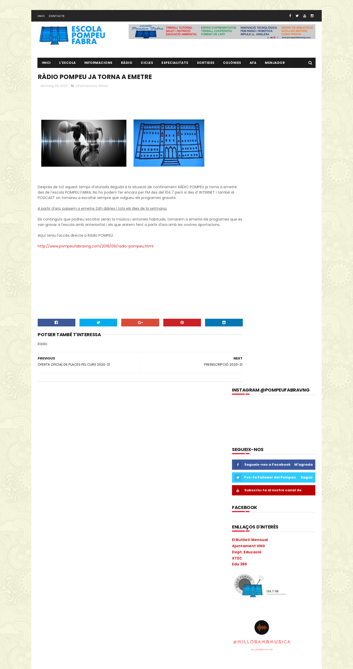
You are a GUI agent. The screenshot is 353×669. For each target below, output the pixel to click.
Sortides (206, 65)
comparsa (70, 475)
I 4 (42, 520)
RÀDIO (127, 65)
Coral (44, 484)
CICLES (147, 65)
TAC (82, 637)
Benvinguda (78, 439)
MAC (96, 538)
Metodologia (68, 556)
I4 (72, 520)
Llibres (82, 538)
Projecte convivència (56, 610)
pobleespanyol (52, 601)
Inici (41, 19)
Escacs (66, 493)
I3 (52, 520)
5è (80, 422)
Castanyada (71, 457)
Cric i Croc (63, 484)
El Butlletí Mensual (250, 228)
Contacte (57, 19)
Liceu (66, 538)
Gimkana (68, 511)
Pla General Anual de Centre (62, 592)
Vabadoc (97, 646)
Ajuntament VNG (248, 234)
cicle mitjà (48, 466)
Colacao (82, 466)
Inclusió (95, 520)
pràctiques (78, 601)
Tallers (97, 637)
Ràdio (103, 89)
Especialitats (175, 65)
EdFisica (83, 484)
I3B (61, 520)
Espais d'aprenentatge (58, 502)
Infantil (113, 520)
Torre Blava (49, 646)
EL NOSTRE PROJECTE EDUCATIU (281, 420)
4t (70, 422)
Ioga (111, 529)
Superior (66, 637)
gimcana (47, 511)
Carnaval (47, 457)
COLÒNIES (47, 475)
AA (101, 422)
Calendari (87, 448)
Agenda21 (70, 430)
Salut (44, 628)
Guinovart (89, 511)
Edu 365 (239, 253)
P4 (52, 574)
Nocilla (95, 565)
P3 (42, 574)
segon (82, 628)
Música (45, 565)
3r (60, 422)
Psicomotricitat (87, 619)
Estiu (86, 502)
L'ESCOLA (67, 65)
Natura (78, 565)
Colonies (102, 466)
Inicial (97, 529)
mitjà (102, 556)
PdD (110, 574)
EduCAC (102, 484)
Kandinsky (48, 538)
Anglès (90, 430)
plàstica (97, 592)
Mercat (45, 556)
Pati (97, 574)
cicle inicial (95, 457)
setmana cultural (107, 628)
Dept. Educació (246, 241)
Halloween (112, 511)
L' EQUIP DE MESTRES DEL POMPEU (282, 443)
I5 (81, 520)
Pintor (81, 583)
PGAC (44, 583)
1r (41, 422)
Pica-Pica (63, 583)
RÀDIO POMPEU (266, 467)
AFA (253, 65)
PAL (85, 574)
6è (91, 422)
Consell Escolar (96, 475)
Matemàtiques (52, 547)
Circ (66, 466)
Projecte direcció (92, 610)
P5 (63, 574)
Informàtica (77, 529)
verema (116, 646)
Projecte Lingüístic (54, 619)
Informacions (98, 65)
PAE (73, 574)
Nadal (62, 565)
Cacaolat (65, 448)
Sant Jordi (62, 628)
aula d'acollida (51, 439)
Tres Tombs (73, 646)
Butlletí (46, 448)
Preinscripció (104, 601)
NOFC (111, 565)
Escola (83, 493)
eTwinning (105, 502)
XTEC (237, 246)
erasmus (47, 493)
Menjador (275, 65)
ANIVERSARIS (111, 430)
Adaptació (48, 430)
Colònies (232, 65)
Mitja (88, 556)
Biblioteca (103, 439)
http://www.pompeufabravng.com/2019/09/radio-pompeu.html (95, 255)
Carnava (108, 448)
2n (51, 422)
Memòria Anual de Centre (90, 547)
